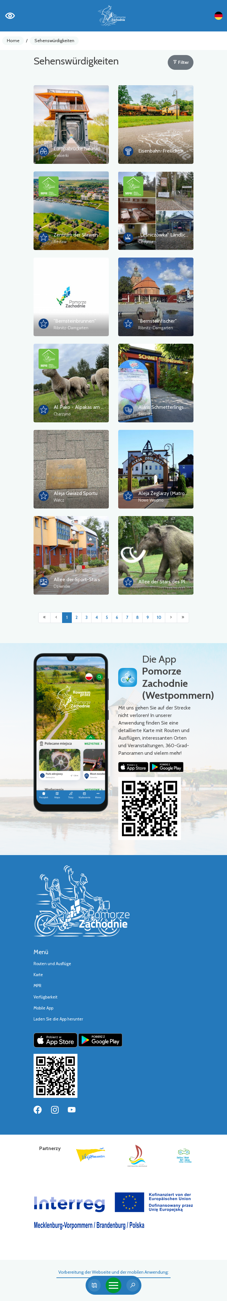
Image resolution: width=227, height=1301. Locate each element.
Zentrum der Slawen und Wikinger (90, 235)
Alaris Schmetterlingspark (165, 407)
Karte (38, 974)
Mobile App (43, 1008)
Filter (181, 62)
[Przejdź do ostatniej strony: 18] (183, 617)
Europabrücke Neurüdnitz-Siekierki (90, 149)
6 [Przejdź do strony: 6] (117, 617)
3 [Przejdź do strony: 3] (86, 617)
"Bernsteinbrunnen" (75, 321)
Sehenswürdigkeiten (54, 40)
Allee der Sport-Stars (77, 579)
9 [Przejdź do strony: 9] (147, 617)
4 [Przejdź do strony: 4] (96, 617)
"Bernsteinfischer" (157, 321)
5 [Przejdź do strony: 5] (107, 617)
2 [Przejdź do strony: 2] (77, 617)
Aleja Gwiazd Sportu (76, 493)
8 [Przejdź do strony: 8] (137, 617)
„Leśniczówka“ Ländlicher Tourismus (176, 235)
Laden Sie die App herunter (58, 1019)
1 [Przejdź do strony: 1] (67, 617)
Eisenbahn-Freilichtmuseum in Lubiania (179, 151)
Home (13, 40)
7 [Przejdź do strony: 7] (127, 617)
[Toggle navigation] (113, 1285)
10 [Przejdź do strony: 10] (159, 617)
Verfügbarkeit (45, 997)
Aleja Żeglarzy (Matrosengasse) (172, 493)
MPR (37, 985)
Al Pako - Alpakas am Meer (83, 407)
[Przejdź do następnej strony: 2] (171, 617)
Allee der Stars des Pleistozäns (172, 582)
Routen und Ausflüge (52, 963)
